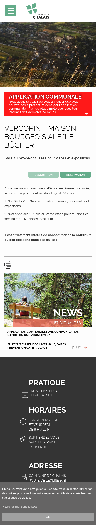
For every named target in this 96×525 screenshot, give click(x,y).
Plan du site (42, 395)
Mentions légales (47, 391)
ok (48, 516)
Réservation (75, 174)
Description (44, 174)
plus (76, 348)
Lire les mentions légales (21, 506)
